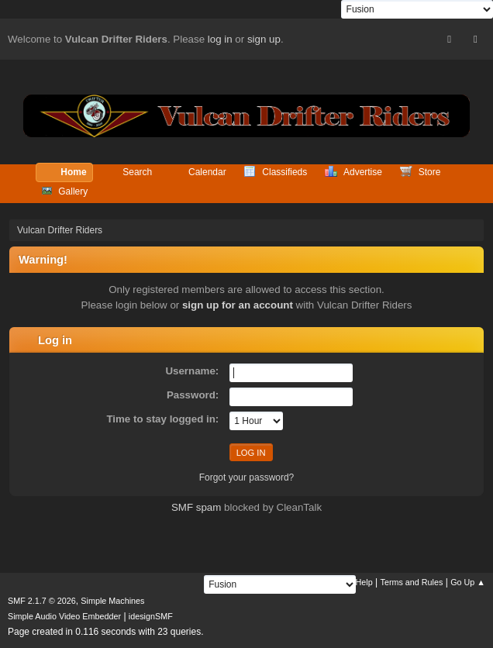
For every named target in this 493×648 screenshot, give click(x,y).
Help (364, 582)
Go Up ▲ (467, 582)
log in (220, 39)
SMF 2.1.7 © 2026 (42, 600)
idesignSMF (151, 616)
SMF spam (196, 507)
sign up (264, 39)
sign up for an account (237, 305)
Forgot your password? (247, 477)
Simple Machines (112, 600)
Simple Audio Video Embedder (64, 616)
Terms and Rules (412, 582)
